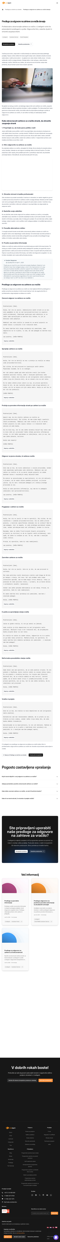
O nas (49, 1131)
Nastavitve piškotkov (33, 1236)
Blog (11, 1153)
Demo (10, 1132)
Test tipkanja (10, 1165)
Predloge (10, 1162)
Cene (10, 1135)
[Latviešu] (48, 1227)
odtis (49, 1144)
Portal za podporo (30, 1131)
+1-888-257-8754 (9, 1196)
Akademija (10, 1159)
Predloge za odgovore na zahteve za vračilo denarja (36, 9)
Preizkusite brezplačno (36, 755)
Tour (11, 1145)
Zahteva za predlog (30, 1144)
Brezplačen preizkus (8, 44)
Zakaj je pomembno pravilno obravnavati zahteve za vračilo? (30, 784)
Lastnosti (10, 1138)
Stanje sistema (30, 1138)
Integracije (10, 1142)
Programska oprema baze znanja (30, 1153)
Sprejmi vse (8, 1236)
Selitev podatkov (30, 1134)
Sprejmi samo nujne (19, 1236)
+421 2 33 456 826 (9, 1192)
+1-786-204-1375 (9, 1199)
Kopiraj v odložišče (9, 341)
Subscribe (54, 1213)
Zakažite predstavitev (25, 44)
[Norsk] (53, 1227)
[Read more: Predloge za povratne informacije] (15, 901)
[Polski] (56, 1227)
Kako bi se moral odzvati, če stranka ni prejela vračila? (30, 799)
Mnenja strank (49, 1138)
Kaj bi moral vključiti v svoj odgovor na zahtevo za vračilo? (30, 777)
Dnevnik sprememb (30, 1141)
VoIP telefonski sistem (30, 1161)
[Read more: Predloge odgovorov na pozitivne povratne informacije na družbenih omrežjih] (44, 901)
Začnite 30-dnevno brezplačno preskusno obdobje (22, 1080)
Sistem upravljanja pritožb (30, 1175)
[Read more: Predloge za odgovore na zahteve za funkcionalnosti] (15, 949)
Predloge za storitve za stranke (13, 9)
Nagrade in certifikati (49, 1134)
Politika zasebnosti (51, 1236)
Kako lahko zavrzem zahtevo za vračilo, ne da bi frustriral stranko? (30, 791)
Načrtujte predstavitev (46, 1080)
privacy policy (21, 1233)
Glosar (10, 1156)
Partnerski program (49, 1141)
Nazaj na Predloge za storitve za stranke (14, 755)
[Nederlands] (51, 1227)
